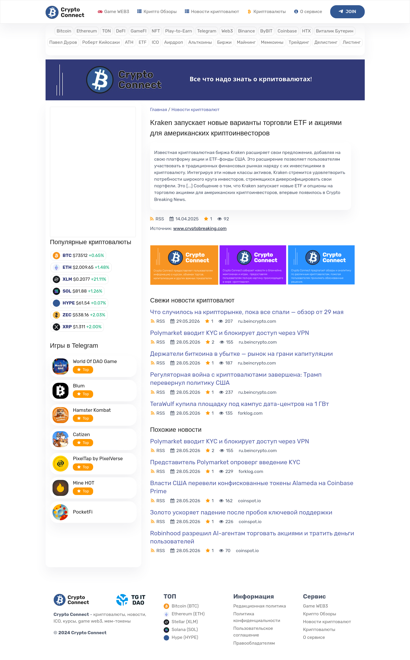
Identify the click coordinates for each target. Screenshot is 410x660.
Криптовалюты (266, 11)
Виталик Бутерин (334, 31)
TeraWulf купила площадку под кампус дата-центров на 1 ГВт (239, 403)
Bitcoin (64, 31)
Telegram (206, 31)
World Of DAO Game (95, 361)
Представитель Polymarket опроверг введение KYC (225, 462)
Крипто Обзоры (157, 11)
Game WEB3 (113, 11)
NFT (156, 31)
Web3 (227, 31)
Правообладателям (254, 643)
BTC (67, 255)
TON (106, 31)
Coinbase (287, 31)
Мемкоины (272, 42)
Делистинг (325, 42)
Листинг (352, 42)
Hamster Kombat (92, 410)
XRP (67, 326)
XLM (67, 279)
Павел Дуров (63, 42)
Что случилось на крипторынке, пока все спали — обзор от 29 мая (247, 312)
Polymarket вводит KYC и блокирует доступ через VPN (229, 332)
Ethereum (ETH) (188, 614)
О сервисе (308, 11)
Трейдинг (299, 42)
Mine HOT (83, 483)
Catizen (81, 434)
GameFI (138, 31)
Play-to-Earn (178, 31)
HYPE (69, 303)
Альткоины (200, 42)
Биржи (224, 42)
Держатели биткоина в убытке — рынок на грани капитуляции (241, 353)
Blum (78, 386)
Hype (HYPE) (184, 637)
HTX (306, 31)
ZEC (67, 315)
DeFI (120, 31)
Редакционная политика (259, 606)
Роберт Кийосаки (101, 42)
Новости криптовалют (212, 11)
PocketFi (83, 512)
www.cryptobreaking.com (200, 228)
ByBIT (266, 31)
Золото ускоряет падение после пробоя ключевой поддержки (241, 512)
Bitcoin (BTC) (184, 606)
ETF (143, 42)
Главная (158, 109)
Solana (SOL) (184, 629)
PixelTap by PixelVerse (98, 458)
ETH (67, 267)
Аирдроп (173, 42)
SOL (67, 291)
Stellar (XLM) (184, 621)
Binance (246, 31)
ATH (129, 42)
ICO (155, 42)
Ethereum (87, 31)
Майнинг (246, 42)
